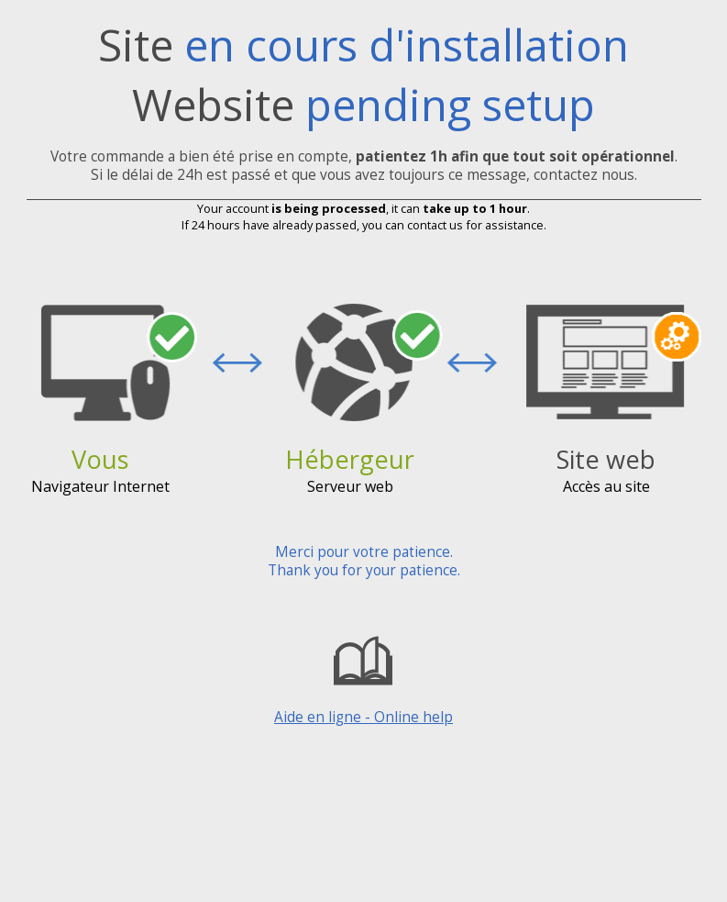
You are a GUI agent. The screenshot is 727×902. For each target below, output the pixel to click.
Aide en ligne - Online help (363, 677)
